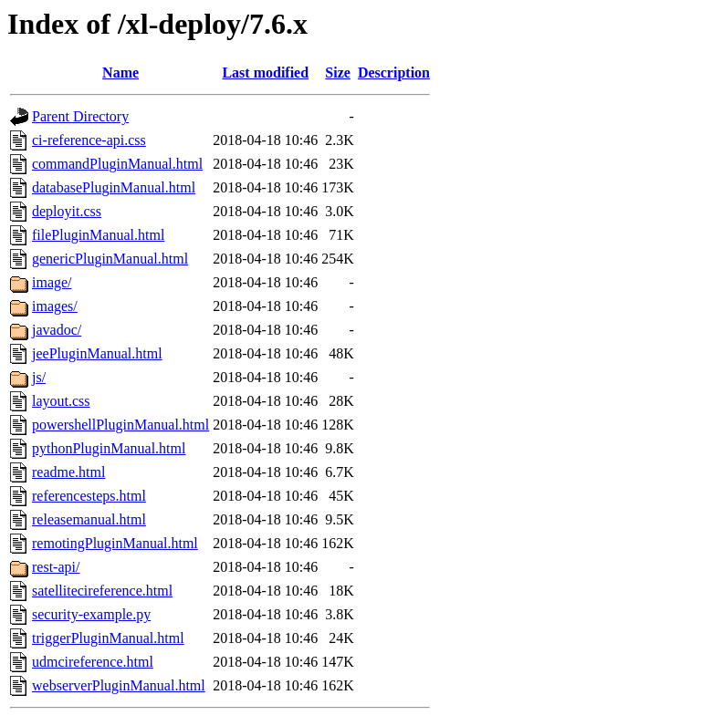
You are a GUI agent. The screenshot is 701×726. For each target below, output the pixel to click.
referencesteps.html (89, 495)
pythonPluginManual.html (108, 448)
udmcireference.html (92, 661)
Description (394, 72)
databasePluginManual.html (113, 187)
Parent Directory (80, 116)
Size (337, 72)
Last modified (265, 72)
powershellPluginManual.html (120, 424)
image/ (52, 282)
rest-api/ (55, 567)
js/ (39, 377)
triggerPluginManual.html (108, 638)
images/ (55, 306)
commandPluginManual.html (117, 163)
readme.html (68, 472)
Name (120, 72)
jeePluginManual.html (97, 353)
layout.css (61, 401)
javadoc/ (56, 329)
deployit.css (66, 211)
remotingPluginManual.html (115, 543)
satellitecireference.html (102, 590)
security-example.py (91, 614)
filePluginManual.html (98, 235)
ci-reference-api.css (89, 140)
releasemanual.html (89, 519)
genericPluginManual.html (110, 258)
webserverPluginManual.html (118, 685)
